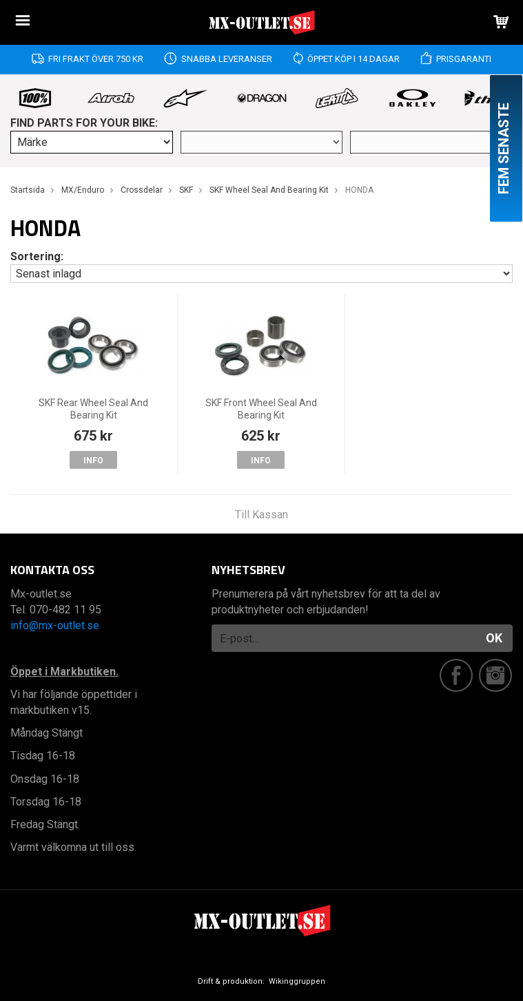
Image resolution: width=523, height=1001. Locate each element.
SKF (186, 190)
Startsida (27, 190)
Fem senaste (503, 148)
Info (93, 460)
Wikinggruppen (297, 981)
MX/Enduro (82, 190)
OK (494, 638)
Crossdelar (142, 190)
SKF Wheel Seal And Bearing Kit (269, 190)
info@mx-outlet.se (54, 625)
